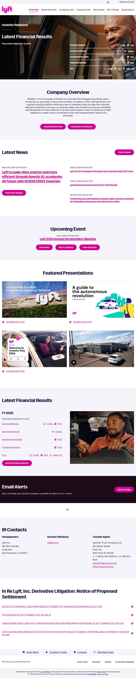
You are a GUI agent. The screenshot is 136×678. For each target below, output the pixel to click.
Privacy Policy (82, 662)
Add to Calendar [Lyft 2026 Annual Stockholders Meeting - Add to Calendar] (66, 247)
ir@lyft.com (53, 542)
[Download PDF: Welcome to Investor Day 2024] (34, 352)
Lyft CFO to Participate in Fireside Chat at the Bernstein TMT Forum (101, 171)
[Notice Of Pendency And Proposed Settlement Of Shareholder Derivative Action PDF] (68, 606)
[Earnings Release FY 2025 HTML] (98, 45)
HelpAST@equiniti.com (105, 563)
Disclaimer (96, 662)
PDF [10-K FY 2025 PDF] (117, 68)
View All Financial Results (17, 463)
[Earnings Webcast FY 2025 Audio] (102, 51)
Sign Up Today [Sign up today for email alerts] (124, 490)
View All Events (90, 247)
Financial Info (83, 10)
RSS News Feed (103, 652)
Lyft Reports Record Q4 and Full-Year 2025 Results (93, 185)
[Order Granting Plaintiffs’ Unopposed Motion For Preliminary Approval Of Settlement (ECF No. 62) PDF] (68, 623)
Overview (34, 10)
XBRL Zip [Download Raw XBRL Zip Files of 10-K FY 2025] (128, 68)
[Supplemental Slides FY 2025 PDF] (102, 57)
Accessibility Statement (124, 662)
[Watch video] (73, 362)
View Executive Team (53, 127)
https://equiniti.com (103, 566)
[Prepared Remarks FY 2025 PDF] (102, 63)
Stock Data (98, 10)
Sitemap (108, 662)
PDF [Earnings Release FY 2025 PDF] (130, 45)
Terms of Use (102, 674)
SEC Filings (113, 10)
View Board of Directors (81, 127)
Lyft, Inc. (11, 662)
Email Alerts (31, 652)
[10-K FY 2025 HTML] (91, 68)
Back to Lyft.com (126, 2)
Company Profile (56, 652)
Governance (128, 10)
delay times (101, 672)
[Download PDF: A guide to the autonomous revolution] (101, 303)
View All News (124, 152)
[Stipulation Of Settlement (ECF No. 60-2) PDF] (68, 615)
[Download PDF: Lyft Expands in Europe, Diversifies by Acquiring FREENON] (34, 303)
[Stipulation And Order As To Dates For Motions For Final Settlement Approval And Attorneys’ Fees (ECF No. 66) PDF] (68, 633)
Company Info (66, 10)
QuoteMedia (45, 672)
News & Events (48, 10)
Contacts (80, 652)
